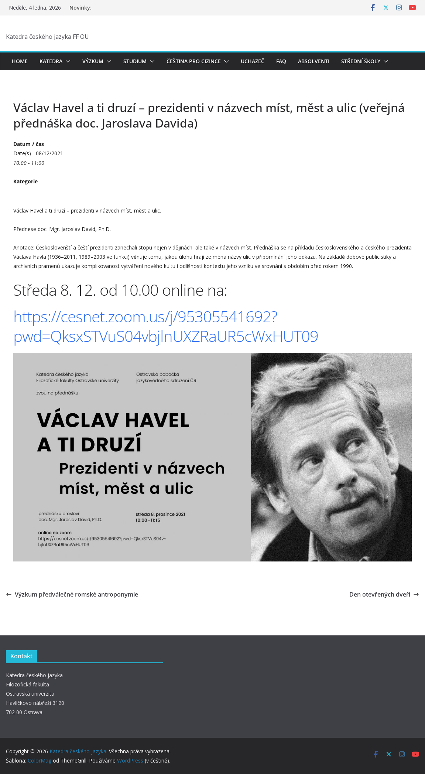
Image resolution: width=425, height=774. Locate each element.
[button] (66, 61)
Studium (135, 61)
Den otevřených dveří (384, 594)
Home (20, 61)
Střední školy (360, 61)
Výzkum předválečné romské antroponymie (72, 594)
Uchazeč (252, 61)
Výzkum (92, 61)
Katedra (51, 61)
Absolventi (313, 61)
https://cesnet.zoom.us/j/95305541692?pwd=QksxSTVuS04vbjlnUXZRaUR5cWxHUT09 (165, 326)
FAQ (281, 61)
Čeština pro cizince (194, 61)
